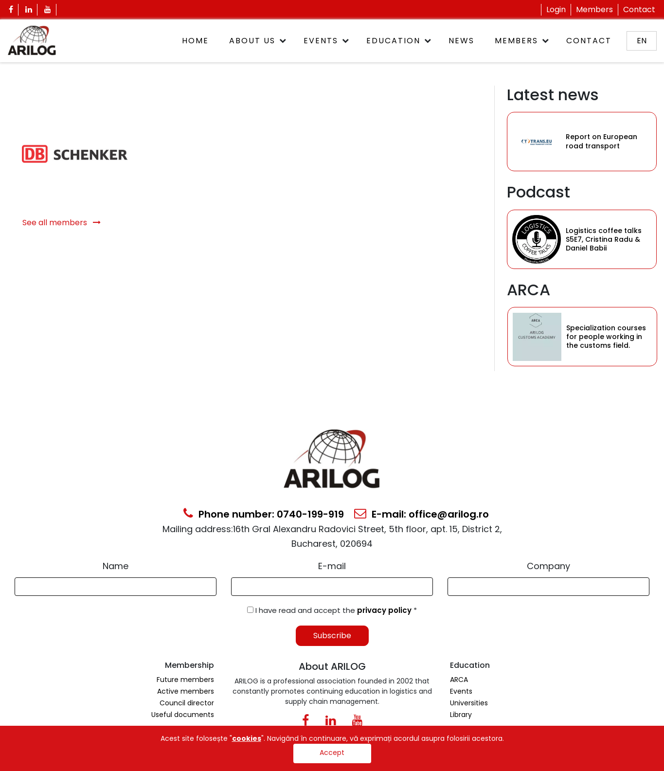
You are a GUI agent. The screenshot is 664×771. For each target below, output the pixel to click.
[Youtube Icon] (47, 10)
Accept (332, 752)
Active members (185, 691)
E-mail (332, 566)
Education (393, 40)
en (641, 40)
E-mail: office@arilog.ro (421, 514)
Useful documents (182, 714)
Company (548, 566)
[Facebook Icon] (11, 10)
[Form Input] (115, 586)
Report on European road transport (601, 141)
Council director (187, 703)
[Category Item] (536, 141)
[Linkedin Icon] (28, 10)
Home (195, 40)
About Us (252, 40)
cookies (246, 738)
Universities (469, 703)
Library (461, 714)
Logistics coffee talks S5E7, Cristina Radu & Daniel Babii (604, 239)
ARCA (459, 679)
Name (115, 566)
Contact (639, 9)
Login (556, 9)
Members (594, 9)
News (461, 40)
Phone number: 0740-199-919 (263, 514)
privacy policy (385, 610)
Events (321, 40)
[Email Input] (332, 586)
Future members (185, 679)
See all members (61, 222)
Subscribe (332, 635)
